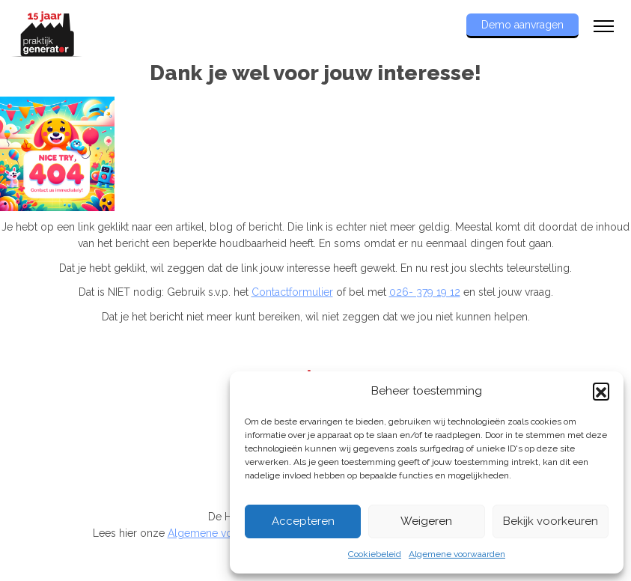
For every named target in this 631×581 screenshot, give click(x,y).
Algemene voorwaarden (457, 554)
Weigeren (426, 521)
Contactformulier (292, 292)
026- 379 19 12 (424, 292)
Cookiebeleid (374, 554)
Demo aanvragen (522, 25)
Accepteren (303, 521)
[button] (601, 390)
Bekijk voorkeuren (550, 521)
